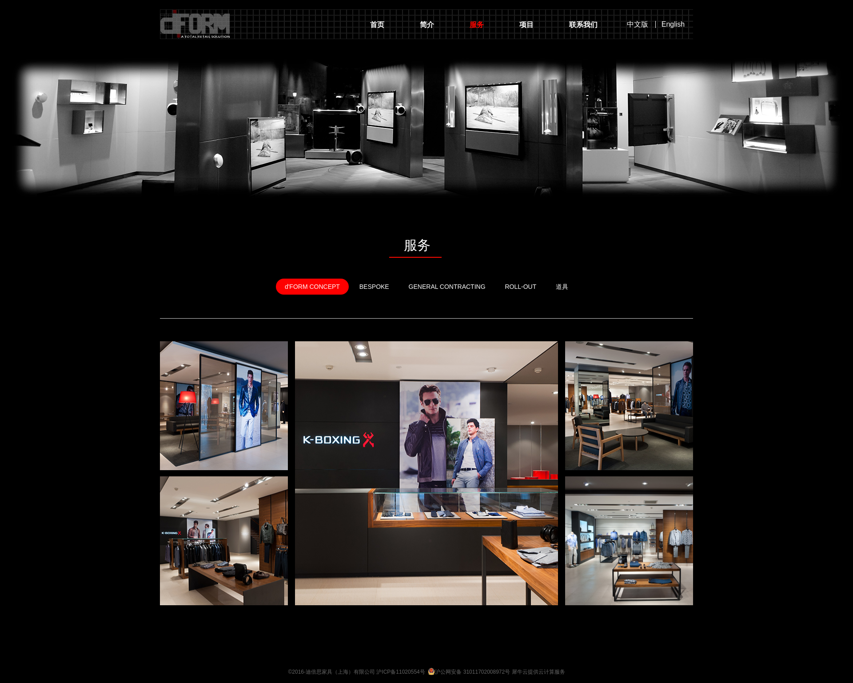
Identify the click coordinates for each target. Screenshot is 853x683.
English (673, 24)
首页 (377, 24)
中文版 (637, 24)
